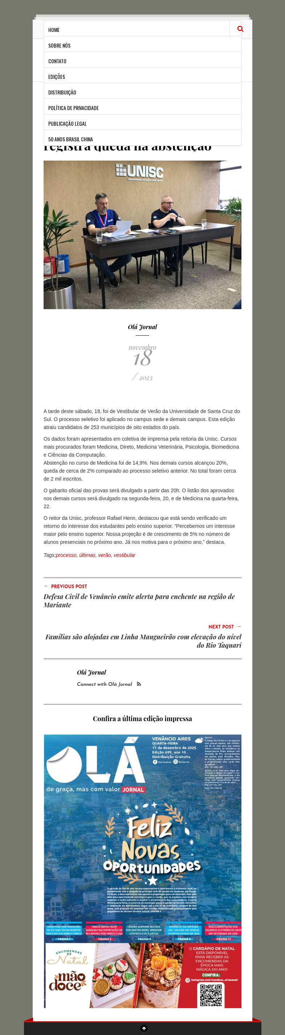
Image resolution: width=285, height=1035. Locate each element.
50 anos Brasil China (70, 139)
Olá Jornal (142, 327)
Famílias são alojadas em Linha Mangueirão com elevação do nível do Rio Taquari (143, 641)
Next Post (224, 627)
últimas (87, 555)
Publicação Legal (67, 123)
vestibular (124, 555)
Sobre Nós (59, 45)
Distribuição (62, 92)
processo (66, 555)
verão (104, 555)
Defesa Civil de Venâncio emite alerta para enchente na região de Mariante (139, 600)
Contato (57, 61)
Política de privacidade (73, 108)
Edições (56, 76)
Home (54, 29)
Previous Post (65, 586)
